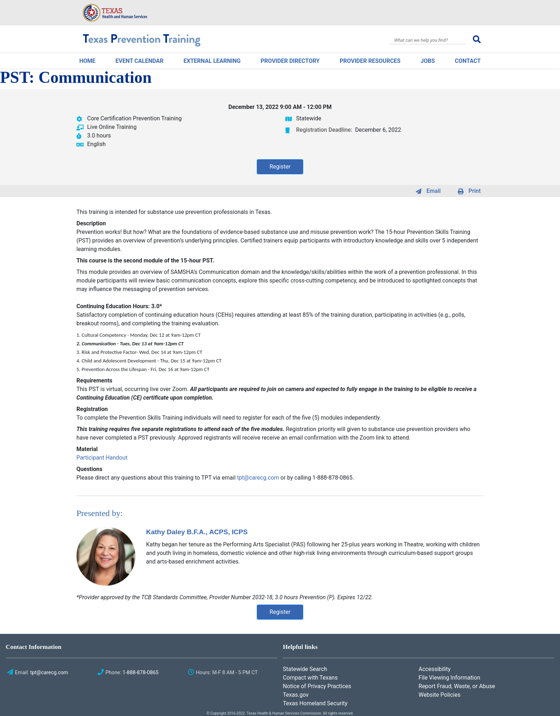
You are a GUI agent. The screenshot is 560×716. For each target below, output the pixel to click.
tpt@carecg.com (258, 477)
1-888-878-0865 (140, 673)
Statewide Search (305, 669)
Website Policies (439, 694)
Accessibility (435, 669)
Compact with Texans (310, 677)
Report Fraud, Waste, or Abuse (457, 686)
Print (475, 190)
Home (87, 60)
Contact (468, 60)
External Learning (212, 60)
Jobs (427, 60)
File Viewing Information (449, 677)
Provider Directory (290, 60)
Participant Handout (102, 457)
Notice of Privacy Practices (317, 686)
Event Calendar (139, 60)
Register (280, 166)
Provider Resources (370, 60)
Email (433, 190)
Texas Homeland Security (315, 703)
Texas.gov (296, 694)
